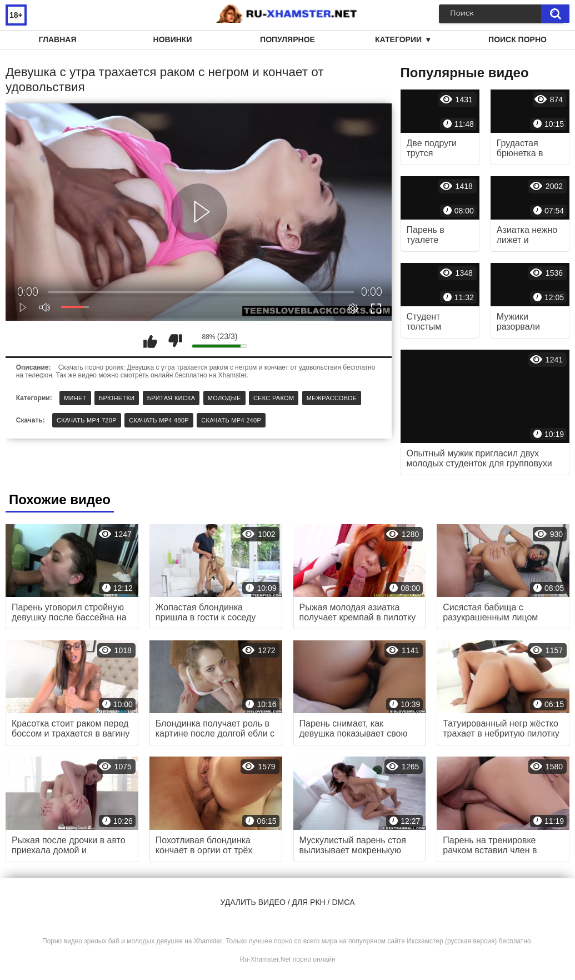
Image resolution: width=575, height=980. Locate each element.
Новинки (172, 39)
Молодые (224, 398)
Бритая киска (171, 398)
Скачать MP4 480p (159, 420)
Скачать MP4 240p (231, 420)
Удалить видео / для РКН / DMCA (287, 902)
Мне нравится (150, 341)
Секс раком (273, 398)
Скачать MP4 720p (87, 420)
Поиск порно (517, 39)
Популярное (287, 39)
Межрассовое (332, 398)
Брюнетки (116, 398)
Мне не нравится (175, 341)
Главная (58, 39)
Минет (75, 398)
